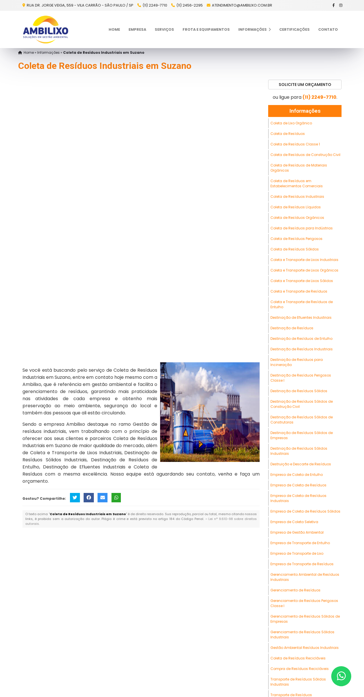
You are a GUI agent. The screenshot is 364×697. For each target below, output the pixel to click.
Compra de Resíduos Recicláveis (299, 668)
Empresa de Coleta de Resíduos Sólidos (305, 511)
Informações (254, 29)
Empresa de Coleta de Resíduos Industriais (298, 498)
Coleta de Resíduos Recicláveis (298, 658)
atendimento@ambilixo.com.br (242, 5)
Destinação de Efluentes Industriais (301, 317)
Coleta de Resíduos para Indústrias (301, 228)
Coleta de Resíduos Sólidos (294, 249)
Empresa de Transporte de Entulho (300, 542)
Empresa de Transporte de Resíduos (302, 564)
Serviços (164, 29)
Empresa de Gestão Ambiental (297, 532)
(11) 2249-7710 (154, 5)
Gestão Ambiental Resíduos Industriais (304, 647)
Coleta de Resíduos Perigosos (296, 238)
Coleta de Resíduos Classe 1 (295, 144)
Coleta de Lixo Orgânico (291, 123)
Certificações (294, 29)
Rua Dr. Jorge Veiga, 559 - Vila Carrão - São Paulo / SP (79, 5)
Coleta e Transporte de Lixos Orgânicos (304, 270)
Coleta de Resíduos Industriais (297, 196)
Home (114, 29)
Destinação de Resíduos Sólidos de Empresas (301, 435)
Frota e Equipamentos (206, 29)
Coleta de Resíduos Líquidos (295, 207)
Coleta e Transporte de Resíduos (298, 291)
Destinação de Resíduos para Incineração (296, 362)
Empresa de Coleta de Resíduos (298, 485)
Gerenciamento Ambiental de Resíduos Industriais (304, 577)
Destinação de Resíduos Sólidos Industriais (298, 451)
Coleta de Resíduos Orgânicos (297, 217)
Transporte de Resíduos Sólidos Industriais (298, 682)
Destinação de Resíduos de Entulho (301, 338)
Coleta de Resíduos (287, 133)
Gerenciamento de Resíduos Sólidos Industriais (302, 635)
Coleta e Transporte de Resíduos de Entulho (301, 304)
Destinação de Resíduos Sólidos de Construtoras (301, 420)
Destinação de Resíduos (291, 328)
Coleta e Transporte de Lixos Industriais (304, 259)
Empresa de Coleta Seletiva (294, 521)
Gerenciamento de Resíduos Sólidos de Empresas (305, 619)
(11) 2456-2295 (189, 5)
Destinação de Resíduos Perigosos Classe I (300, 378)
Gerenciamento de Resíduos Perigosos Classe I (304, 603)
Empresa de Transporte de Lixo (296, 553)
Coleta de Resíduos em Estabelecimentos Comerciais (296, 183)
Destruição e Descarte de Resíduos (300, 464)
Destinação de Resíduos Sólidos (298, 390)
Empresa (137, 29)
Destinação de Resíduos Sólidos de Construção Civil (301, 404)
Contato (328, 29)
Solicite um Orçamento (305, 84)
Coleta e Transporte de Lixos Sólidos (301, 280)
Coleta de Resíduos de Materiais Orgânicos (298, 168)
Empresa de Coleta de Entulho (296, 474)
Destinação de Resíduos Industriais (301, 349)
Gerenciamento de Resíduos (295, 590)
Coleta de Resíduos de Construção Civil (305, 154)
